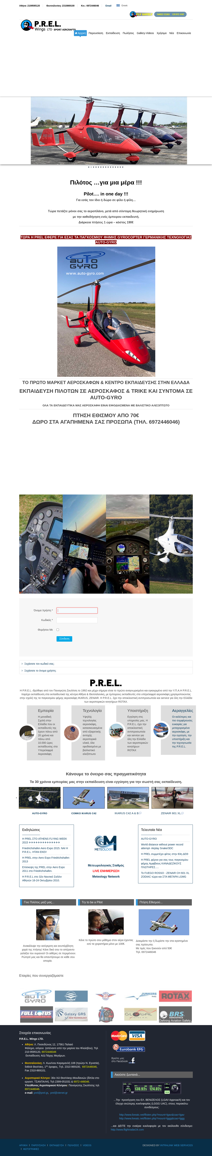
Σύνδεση (64, 638)
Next (207, 130)
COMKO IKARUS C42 (83, 813)
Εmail (108, 5)
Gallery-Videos (145, 33)
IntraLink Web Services (176, 1145)
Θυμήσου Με (45, 629)
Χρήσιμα (162, 33)
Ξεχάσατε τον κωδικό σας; (39, 663)
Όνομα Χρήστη (43, 610)
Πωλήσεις (128, 33)
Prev (5, 130)
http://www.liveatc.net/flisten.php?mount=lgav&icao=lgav (151, 1114)
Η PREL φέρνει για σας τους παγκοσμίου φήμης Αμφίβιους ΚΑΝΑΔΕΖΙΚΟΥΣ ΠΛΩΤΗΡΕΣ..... (164, 863)
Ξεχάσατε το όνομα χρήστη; (40, 670)
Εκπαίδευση (113, 33)
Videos (87, 1145)
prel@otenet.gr (59, 1092)
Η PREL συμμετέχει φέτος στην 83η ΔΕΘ (164, 853)
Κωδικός (47, 620)
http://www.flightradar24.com (127, 1129)
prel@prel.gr (41, 1092)
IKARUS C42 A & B (128, 813)
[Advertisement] (106, 69)
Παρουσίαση (96, 33)
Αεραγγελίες (182, 710)
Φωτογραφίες (31, 1149)
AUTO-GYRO (39, 813)
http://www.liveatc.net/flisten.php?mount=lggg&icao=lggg (151, 1118)
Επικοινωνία (184, 33)
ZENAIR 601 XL (172, 813)
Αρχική (80, 33)
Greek (121, 5)
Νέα (171, 33)
